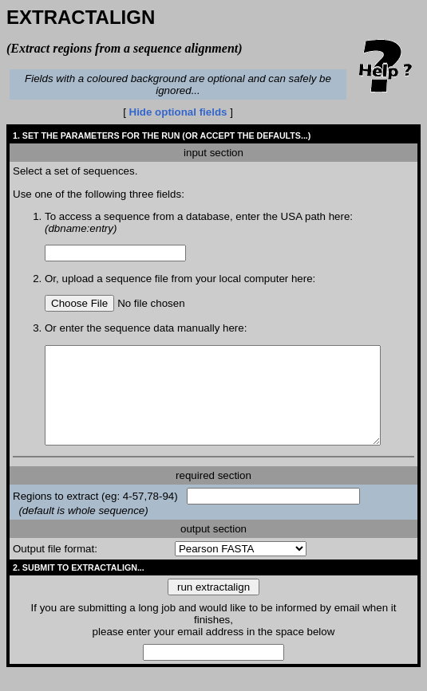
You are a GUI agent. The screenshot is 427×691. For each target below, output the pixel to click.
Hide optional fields (181, 112)
